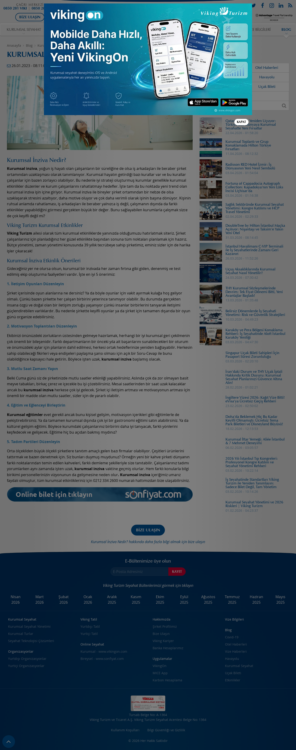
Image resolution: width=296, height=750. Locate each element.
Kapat (241, 122)
